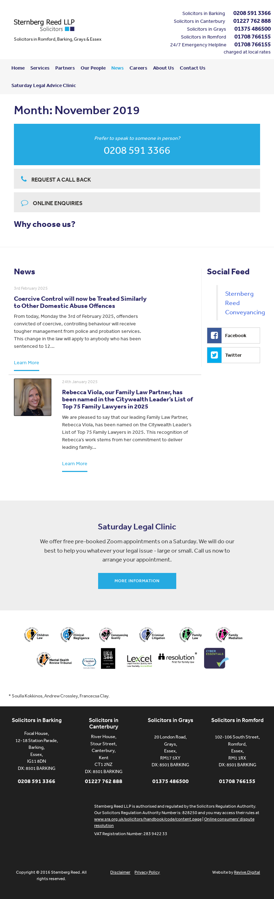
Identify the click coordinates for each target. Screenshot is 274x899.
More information (137, 581)
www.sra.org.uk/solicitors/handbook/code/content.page (148, 819)
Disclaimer (120, 872)
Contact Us (193, 68)
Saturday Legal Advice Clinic (43, 85)
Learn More (26, 362)
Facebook (226, 335)
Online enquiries (51, 203)
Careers (138, 68)
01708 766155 (252, 36)
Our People (93, 68)
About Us (163, 68)
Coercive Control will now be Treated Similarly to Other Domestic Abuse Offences (80, 302)
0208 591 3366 (252, 12)
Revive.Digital (247, 872)
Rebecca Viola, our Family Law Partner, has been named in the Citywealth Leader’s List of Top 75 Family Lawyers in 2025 (127, 399)
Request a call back (56, 179)
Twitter (224, 355)
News (117, 68)
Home (18, 68)
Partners (65, 68)
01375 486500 (252, 28)
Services (40, 68)
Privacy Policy (147, 872)
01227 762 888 (252, 20)
